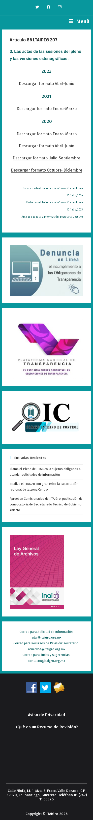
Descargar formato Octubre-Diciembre (46, 170)
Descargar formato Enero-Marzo (47, 108)
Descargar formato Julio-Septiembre (46, 158)
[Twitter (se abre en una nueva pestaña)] (37, 7)
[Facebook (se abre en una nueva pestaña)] (48, 7)
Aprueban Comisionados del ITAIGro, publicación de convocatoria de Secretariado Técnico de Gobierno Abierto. (46, 504)
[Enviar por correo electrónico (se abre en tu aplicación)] (58, 7)
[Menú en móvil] (79, 21)
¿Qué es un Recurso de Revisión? (46, 727)
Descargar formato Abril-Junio (46, 83)
